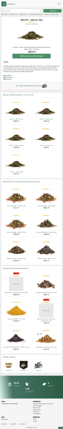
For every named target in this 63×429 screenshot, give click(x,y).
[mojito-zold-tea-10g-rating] (46, 129)
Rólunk (35, 419)
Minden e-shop (37, 409)
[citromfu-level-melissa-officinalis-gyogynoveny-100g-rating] (46, 302)
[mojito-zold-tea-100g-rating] (16, 102)
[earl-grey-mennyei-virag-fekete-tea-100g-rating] (16, 331)
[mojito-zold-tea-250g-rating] (46, 102)
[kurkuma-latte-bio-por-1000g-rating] (16, 302)
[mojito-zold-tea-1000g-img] (16, 137)
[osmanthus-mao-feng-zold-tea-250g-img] (46, 224)
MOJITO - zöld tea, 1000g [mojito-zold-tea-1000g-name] (16, 145)
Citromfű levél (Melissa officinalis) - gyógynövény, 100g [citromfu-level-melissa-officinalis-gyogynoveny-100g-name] (46, 320)
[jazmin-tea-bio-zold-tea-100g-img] (46, 250)
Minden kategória (37, 405)
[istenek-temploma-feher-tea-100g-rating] (46, 276)
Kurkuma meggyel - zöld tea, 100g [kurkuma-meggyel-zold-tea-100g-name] (16, 206)
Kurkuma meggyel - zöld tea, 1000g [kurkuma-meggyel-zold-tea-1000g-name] (16, 232)
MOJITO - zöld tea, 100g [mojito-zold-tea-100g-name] (16, 119)
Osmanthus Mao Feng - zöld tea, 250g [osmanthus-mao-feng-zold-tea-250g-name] (46, 232)
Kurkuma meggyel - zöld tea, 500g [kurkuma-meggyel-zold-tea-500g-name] (46, 206)
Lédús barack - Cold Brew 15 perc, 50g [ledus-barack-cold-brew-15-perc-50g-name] (46, 347)
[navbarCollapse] (59, 4)
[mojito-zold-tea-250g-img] (46, 110)
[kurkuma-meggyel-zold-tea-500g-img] (46, 197)
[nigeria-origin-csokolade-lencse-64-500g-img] (16, 284)
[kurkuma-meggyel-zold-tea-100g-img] (16, 197)
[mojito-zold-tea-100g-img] (16, 110)
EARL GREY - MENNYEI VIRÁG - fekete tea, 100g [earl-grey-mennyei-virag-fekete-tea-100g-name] (16, 347)
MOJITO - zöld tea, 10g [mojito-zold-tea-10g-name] (46, 145)
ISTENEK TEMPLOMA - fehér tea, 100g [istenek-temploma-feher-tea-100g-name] (46, 292)
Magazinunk (4, 419)
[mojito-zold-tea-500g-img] (16, 163)
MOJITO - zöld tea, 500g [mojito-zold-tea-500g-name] (16, 172)
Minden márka (36, 407)
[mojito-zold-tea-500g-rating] (16, 155)
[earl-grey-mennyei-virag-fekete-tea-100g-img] (16, 338)
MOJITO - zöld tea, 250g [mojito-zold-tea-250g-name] (46, 119)
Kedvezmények (37, 413)
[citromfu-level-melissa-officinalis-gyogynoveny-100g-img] (46, 310)
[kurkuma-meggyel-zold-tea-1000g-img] (16, 224)
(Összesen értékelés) (31, 24)
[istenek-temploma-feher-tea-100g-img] (46, 284)
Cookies (35, 421)
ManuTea (9, 79)
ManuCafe (13, 424)
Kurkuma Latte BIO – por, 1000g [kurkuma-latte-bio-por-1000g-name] (16, 319)
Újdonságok (36, 411)
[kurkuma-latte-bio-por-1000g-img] (16, 310)
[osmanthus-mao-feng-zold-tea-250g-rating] (46, 216)
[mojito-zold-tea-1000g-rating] (16, 129)
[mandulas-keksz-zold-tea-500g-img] (16, 250)
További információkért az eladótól (31, 86)
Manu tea (10, 77)
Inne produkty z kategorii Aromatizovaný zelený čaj (21, 182)
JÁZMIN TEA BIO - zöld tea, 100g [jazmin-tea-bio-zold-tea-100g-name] (46, 258)
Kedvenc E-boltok (9, 357)
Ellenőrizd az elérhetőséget (31, 56)
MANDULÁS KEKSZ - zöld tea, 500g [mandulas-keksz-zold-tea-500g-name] (16, 258)
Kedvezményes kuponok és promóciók (43, 403)
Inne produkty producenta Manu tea (16, 268)
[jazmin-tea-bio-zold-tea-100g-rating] (46, 242)
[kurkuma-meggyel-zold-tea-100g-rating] (16, 189)
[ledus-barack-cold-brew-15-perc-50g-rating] (46, 331)
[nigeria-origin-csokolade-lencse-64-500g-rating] (16, 276)
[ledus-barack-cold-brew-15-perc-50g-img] (46, 338)
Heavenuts (22, 424)
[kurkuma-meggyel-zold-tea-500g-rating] (46, 189)
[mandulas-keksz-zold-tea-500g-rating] (16, 242)
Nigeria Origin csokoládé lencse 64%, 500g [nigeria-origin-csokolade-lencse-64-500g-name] (16, 292)
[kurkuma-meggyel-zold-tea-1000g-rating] (16, 216)
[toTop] (60, 428)
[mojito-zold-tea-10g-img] (46, 137)
